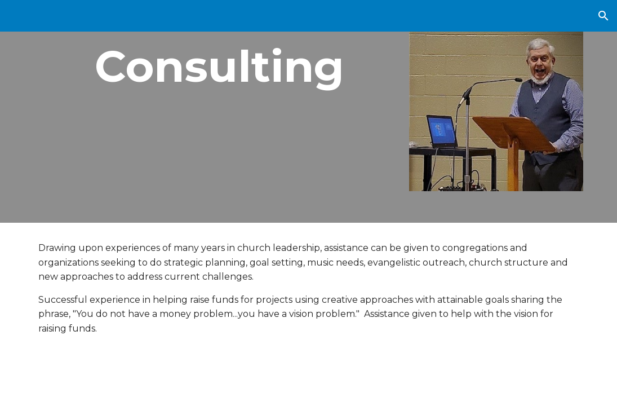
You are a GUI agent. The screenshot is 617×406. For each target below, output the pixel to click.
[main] (214, 67)
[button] (603, 15)
